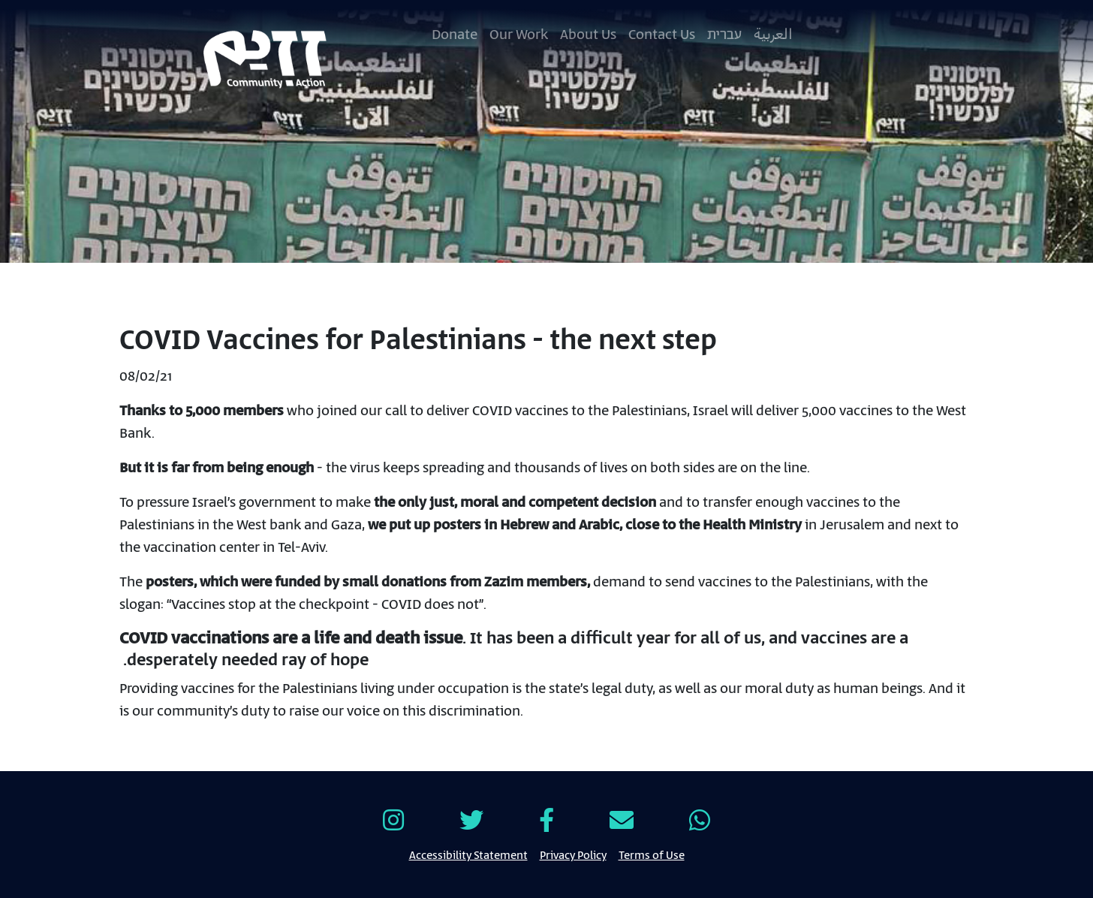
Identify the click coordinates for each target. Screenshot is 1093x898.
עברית (724, 35)
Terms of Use (652, 854)
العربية (773, 35)
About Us (588, 35)
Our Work (518, 35)
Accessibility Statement (468, 854)
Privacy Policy (573, 854)
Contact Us (661, 35)
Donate (454, 35)
